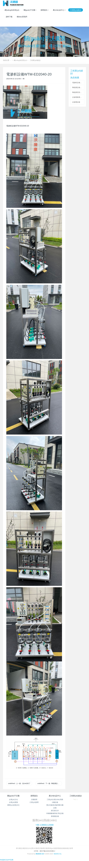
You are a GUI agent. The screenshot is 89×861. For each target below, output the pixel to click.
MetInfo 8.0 (40, 854)
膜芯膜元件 (55, 810)
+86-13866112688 (45, 825)
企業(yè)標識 (13, 802)
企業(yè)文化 (13, 799)
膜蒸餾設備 (55, 816)
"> (74, 799)
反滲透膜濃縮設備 (77, 97)
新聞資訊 (34, 796)
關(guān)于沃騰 (13, 796)
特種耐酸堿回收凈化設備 (54, 813)
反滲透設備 (76, 102)
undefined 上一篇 (19, 783)
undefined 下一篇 (49, 783)
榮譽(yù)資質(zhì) (13, 805)
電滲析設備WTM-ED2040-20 (77, 82)
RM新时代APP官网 (6, 860)
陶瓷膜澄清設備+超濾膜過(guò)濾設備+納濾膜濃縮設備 (77, 92)
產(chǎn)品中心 (55, 796)
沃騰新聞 (34, 799)
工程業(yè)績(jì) (35, 60)
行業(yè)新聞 (34, 802)
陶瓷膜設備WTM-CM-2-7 (77, 87)
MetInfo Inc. (58, 854)
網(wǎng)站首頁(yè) (12, 10)
